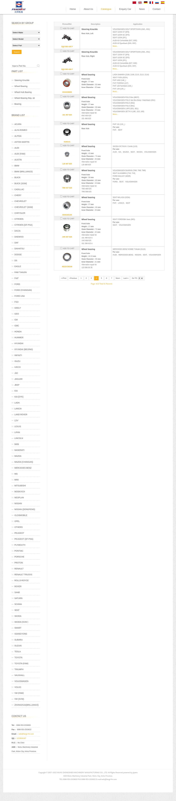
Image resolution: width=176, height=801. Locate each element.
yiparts (135, 773)
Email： (15, 734)
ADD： (14, 747)
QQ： (14, 738)
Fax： (14, 730)
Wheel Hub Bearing (23, 92)
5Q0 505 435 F (67, 47)
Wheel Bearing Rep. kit (24, 98)
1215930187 (21, 738)
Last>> (126, 278)
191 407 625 (67, 115)
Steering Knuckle (89, 29)
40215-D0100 (67, 267)
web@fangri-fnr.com (26, 734)
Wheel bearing (88, 75)
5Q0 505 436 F (67, 69)
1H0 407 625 (67, 237)
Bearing (17, 104)
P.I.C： (14, 743)
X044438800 (67, 92)
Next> (118, 278)
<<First (63, 278)
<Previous (73, 278)
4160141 (67, 142)
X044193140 (67, 215)
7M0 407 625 (67, 188)
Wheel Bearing (88, 97)
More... (115, 46)
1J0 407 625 (67, 164)
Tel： (14, 725)
